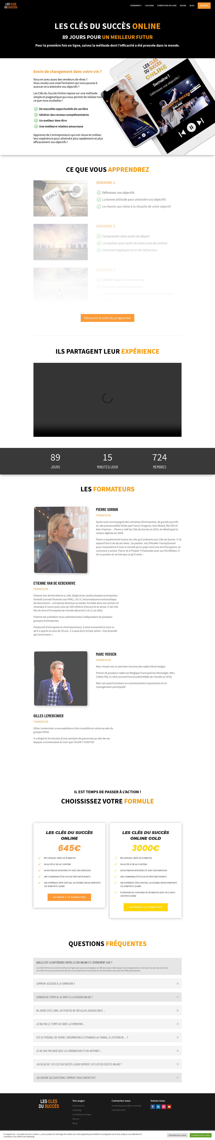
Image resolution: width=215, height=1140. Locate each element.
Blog (75, 1123)
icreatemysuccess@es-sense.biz (127, 1105)
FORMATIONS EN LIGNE (166, 6)
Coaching (77, 1110)
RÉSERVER (204, 6)
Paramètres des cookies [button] (177, 1135)
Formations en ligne (82, 1114)
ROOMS (183, 6)
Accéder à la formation (69, 897)
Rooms (76, 1118)
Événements (78, 1105)
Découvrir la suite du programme (107, 318)
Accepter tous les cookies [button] (200, 1135)
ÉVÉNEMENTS (136, 6)
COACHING (149, 6)
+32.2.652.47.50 (118, 1110)
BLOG (192, 6)
